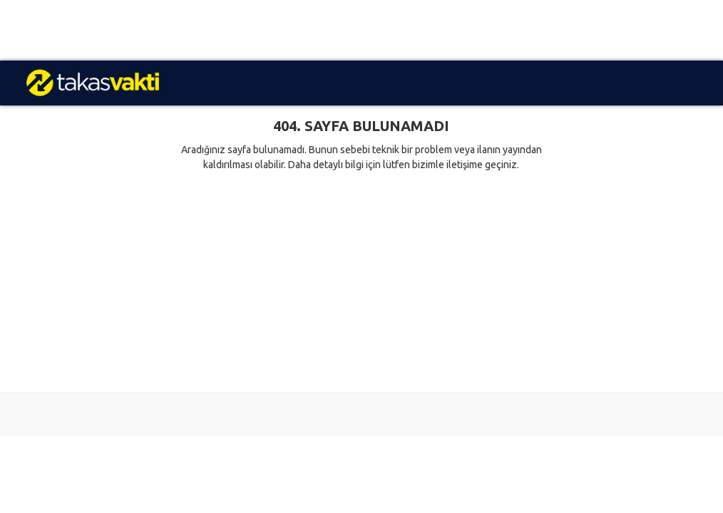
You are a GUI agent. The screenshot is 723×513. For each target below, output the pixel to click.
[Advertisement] (361, 30)
